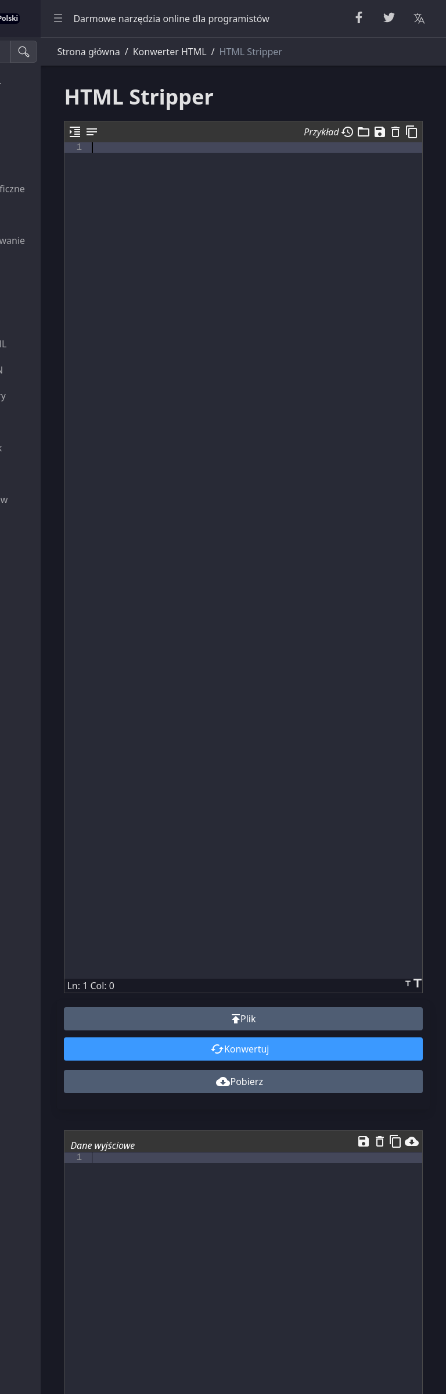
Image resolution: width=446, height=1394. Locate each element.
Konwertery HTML (53, 292)
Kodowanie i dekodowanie (71, 240)
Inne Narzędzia (46, 525)
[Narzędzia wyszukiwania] (65, 52)
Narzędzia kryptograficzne (71, 188)
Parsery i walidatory (57, 266)
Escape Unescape (51, 214)
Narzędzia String (50, 111)
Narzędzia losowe (52, 136)
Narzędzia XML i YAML (62, 343)
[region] (79, 715)
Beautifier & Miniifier (59, 84)
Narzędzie (35, 421)
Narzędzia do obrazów (62, 499)
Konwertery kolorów (58, 473)
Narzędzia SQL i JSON (60, 370)
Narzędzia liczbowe (55, 162)
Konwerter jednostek (59, 447)
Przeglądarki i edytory (61, 395)
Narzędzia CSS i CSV (57, 318)
